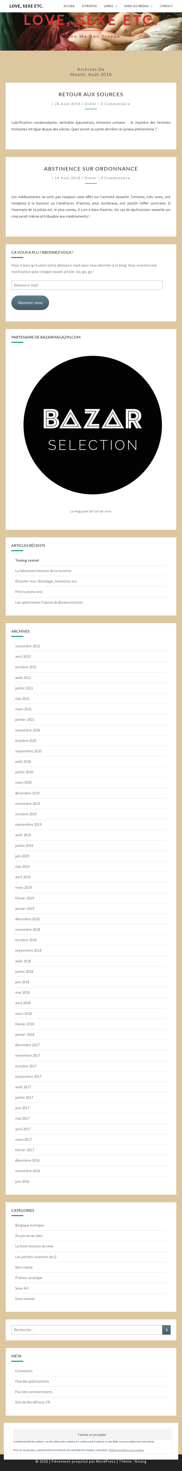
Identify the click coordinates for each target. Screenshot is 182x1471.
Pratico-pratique (28, 1277)
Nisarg (141, 1461)
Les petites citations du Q (35, 1256)
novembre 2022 (27, 646)
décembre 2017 (27, 1044)
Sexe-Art (22, 1288)
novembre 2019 (27, 803)
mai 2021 (22, 698)
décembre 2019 (27, 793)
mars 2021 (23, 709)
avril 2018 (23, 1002)
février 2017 (24, 1149)
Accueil (69, 6)
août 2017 (23, 1086)
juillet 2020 (24, 771)
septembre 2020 (28, 751)
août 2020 (23, 761)
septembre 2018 (28, 950)
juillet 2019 (24, 845)
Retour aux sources (91, 94)
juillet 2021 (24, 688)
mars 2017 (23, 1139)
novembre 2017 (27, 1055)
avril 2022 (23, 656)
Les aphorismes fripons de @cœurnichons (49, 602)
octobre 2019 (25, 814)
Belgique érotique (29, 1225)
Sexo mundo (25, 1298)
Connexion (23, 1370)
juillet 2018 (24, 971)
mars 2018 (23, 1013)
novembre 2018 (27, 929)
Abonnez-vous (30, 302)
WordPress (106, 1461)
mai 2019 (22, 866)
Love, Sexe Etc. (26, 6)
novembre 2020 (27, 730)
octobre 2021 (25, 666)
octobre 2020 (25, 740)
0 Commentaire (115, 104)
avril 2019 (23, 876)
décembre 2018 (27, 919)
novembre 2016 (27, 1170)
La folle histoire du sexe (34, 1246)
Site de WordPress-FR (32, 1402)
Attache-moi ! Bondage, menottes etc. (46, 581)
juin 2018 (22, 981)
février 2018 (24, 1024)
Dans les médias (136, 6)
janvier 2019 (24, 908)
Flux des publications (32, 1381)
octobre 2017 (25, 1066)
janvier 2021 (24, 719)
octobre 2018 (25, 939)
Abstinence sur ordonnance (91, 168)
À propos (89, 6)
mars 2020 (23, 782)
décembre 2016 (27, 1160)
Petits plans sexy (29, 591)
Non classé (24, 1267)
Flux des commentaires (34, 1391)
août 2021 (23, 677)
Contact (166, 6)
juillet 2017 (24, 1097)
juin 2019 (22, 856)
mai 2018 (22, 992)
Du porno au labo (29, 1235)
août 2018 (23, 961)
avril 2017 (23, 1129)
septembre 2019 (28, 824)
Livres (108, 6)
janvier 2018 (24, 1034)
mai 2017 (22, 1118)
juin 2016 (22, 1181)
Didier (91, 104)
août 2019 (23, 834)
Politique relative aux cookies (126, 1450)
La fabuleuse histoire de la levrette (43, 570)
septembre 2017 (28, 1076)
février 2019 (24, 898)
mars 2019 (23, 887)
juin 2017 (22, 1107)
